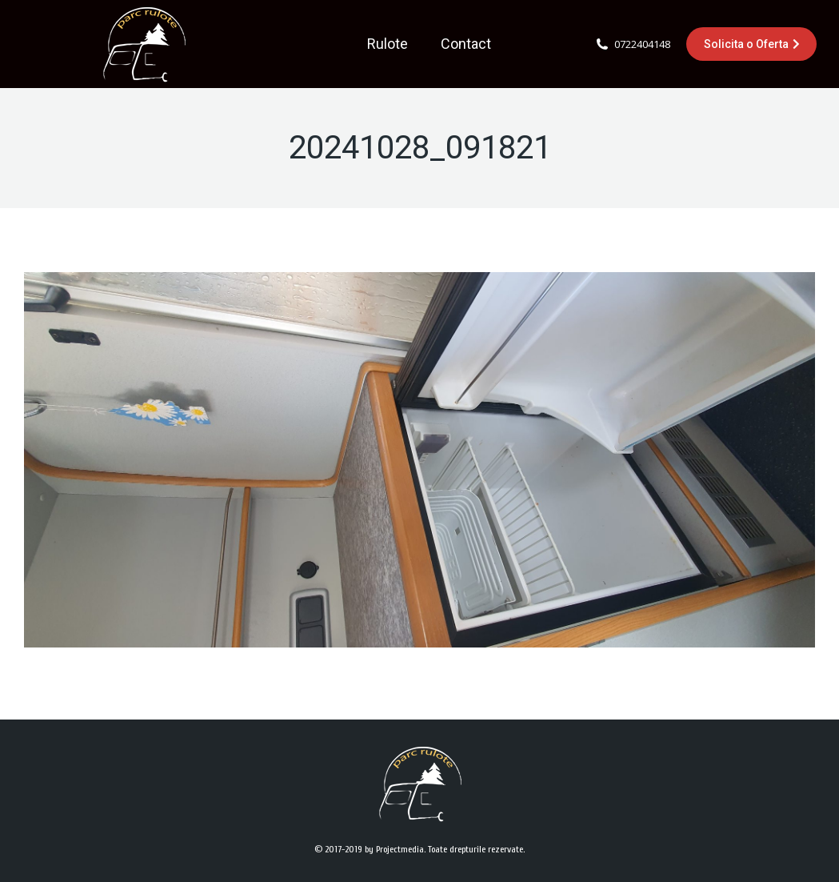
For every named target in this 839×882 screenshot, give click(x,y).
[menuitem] (387, 44)
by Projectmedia (394, 849)
